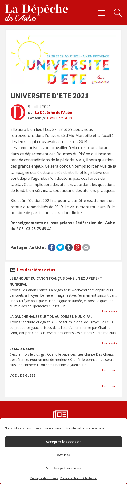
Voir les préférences (63, 468)
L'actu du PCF (65, 118)
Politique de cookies (44, 478)
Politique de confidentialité (78, 478)
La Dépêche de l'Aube (53, 112)
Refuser (63, 454)
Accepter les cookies (63, 441)
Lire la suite (109, 311)
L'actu (51, 118)
